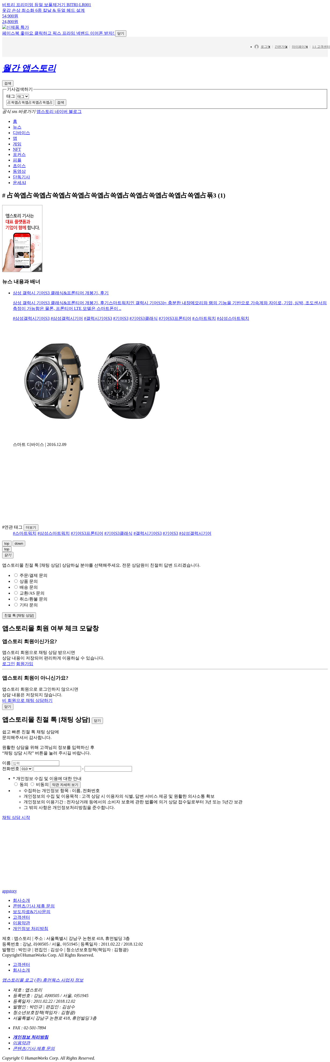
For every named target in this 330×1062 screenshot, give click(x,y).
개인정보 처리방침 (30, 945)
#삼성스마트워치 (233, 335)
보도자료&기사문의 (31, 928)
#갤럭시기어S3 (98, 335)
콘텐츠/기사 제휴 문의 (34, 923)
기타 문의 (26, 622)
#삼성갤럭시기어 (67, 335)
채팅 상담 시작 (16, 834)
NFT (17, 166)
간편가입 (281, 63)
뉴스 (17, 144)
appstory (9, 908)
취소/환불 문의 (30, 616)
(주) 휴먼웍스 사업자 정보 (58, 997)
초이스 (19, 182)
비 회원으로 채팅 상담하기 (27, 717)
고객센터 (21, 934)
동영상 (19, 188)
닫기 (120, 50)
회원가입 (24, 680)
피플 (17, 177)
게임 (17, 161)
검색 (7, 100)
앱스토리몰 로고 (17, 997)
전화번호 (10, 785)
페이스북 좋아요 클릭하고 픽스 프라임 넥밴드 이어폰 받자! (64, 50)
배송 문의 (26, 604)
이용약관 (21, 940)
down (19, 560)
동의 (21, 801)
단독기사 (21, 194)
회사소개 (21, 917)
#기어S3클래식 (144, 335)
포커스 (19, 171)
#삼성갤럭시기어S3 (31, 335)
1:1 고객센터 (321, 63)
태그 (10, 113)
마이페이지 (300, 63)
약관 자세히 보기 (65, 802)
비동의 (40, 801)
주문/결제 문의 (30, 592)
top (6, 560)
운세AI (19, 199)
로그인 (264, 63)
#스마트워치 (204, 335)
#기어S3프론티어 (175, 335)
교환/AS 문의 (29, 610)
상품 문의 (26, 598)
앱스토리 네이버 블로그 (59, 128)
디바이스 (21, 149)
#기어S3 (121, 335)
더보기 (31, 544)
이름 (6, 780)
